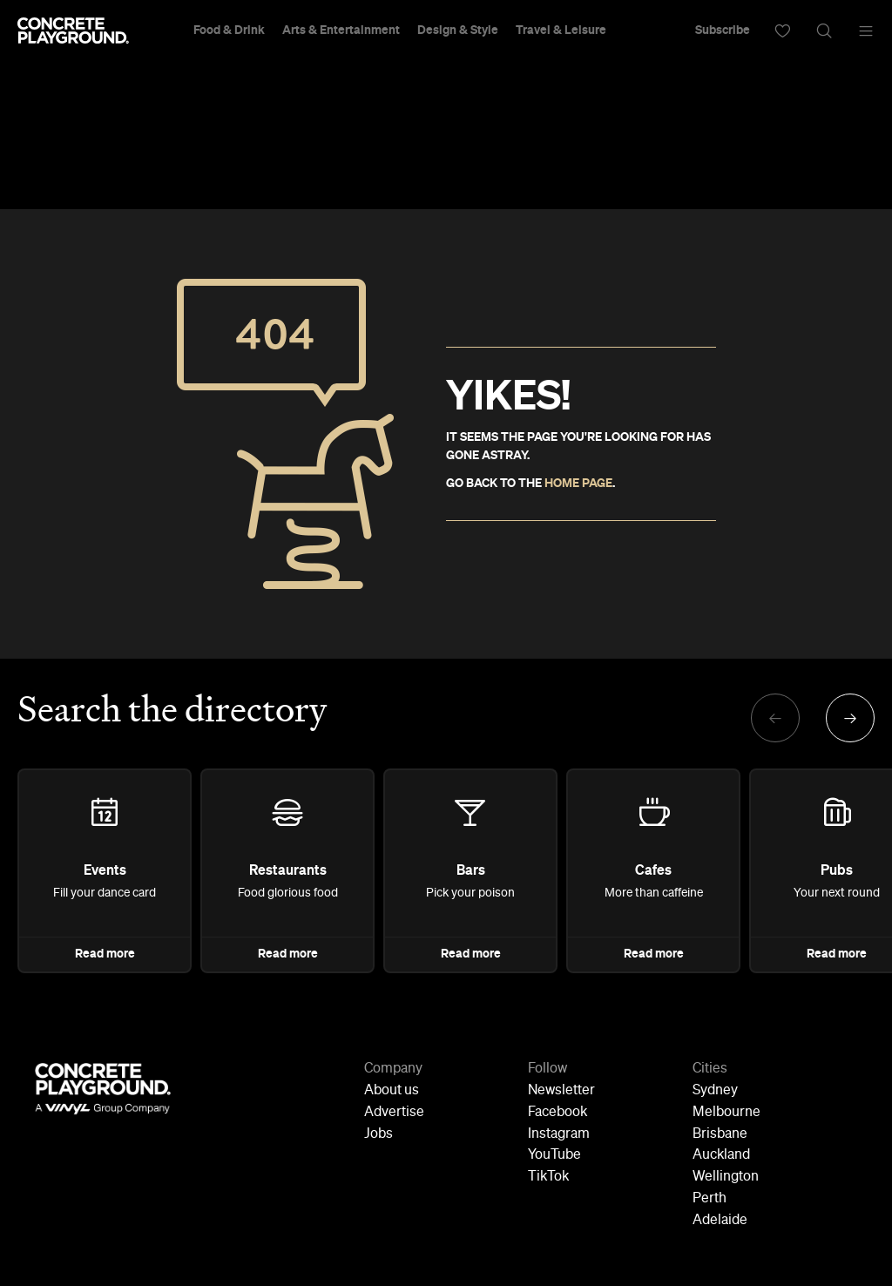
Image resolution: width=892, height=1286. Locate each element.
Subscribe (722, 30)
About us (391, 1091)
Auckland (721, 1155)
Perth (709, 1199)
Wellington (726, 1177)
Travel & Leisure (561, 30)
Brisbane (720, 1134)
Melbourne (726, 1113)
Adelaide (720, 1221)
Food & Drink (229, 30)
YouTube (554, 1155)
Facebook (557, 1113)
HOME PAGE (578, 483)
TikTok (548, 1177)
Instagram (559, 1134)
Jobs (378, 1134)
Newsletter (561, 1091)
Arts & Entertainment (341, 30)
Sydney (715, 1091)
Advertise (394, 1113)
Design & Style (457, 30)
